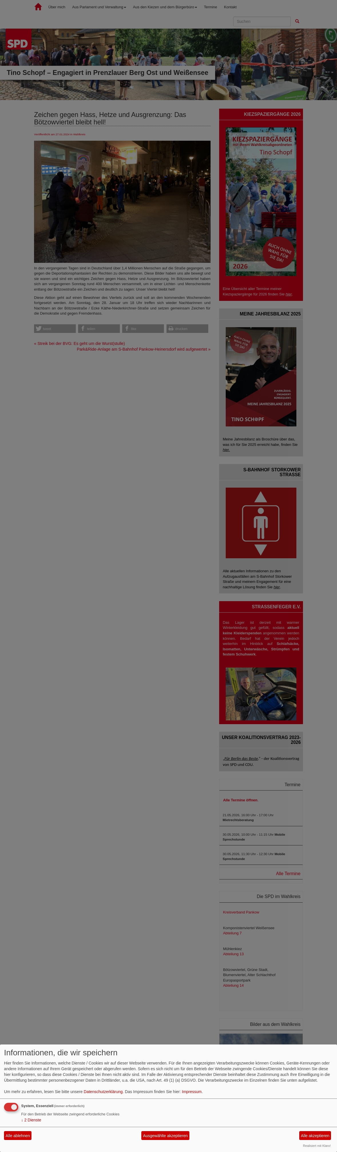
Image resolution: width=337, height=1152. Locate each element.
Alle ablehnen (18, 1135)
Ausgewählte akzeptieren (165, 1135)
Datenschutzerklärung (103, 1091)
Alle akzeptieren (315, 1135)
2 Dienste (31, 1120)
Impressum (192, 1091)
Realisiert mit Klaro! (317, 1145)
